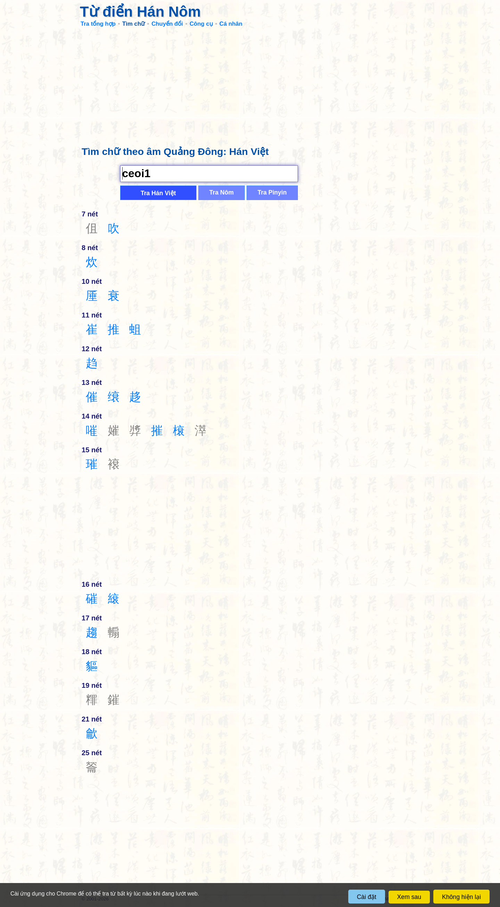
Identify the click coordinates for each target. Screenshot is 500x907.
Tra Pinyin (272, 192)
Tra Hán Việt (158, 193)
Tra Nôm (221, 192)
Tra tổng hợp (98, 23)
